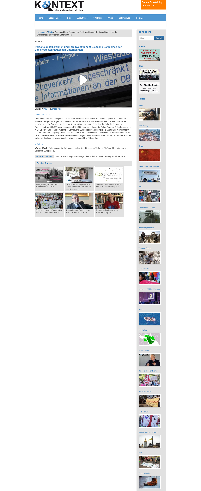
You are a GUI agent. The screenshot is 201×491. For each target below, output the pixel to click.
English (163, 19)
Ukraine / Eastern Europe (149, 432)
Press (110, 18)
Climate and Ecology (147, 207)
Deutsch (163, 16)
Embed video (57, 109)
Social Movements (146, 391)
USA (140, 453)
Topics (142, 99)
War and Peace (145, 248)
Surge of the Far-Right (148, 371)
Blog (69, 18)
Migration (142, 309)
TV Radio (97, 18)
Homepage (42, 32)
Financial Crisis (145, 473)
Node (50, 32)
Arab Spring (143, 126)
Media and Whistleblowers (149, 289)
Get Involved (124, 18)
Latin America (144, 269)
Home (40, 18)
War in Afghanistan (146, 228)
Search (159, 38)
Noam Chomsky (145, 350)
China (141, 146)
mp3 (45, 109)
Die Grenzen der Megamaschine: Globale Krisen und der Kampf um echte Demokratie (78, 187)
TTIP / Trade (144, 412)
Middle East (143, 330)
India (141, 187)
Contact (139, 18)
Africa (141, 105)
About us (82, 18)
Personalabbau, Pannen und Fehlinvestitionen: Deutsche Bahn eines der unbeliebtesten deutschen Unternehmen (78, 48)
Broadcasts (55, 18)
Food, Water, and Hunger (149, 166)
